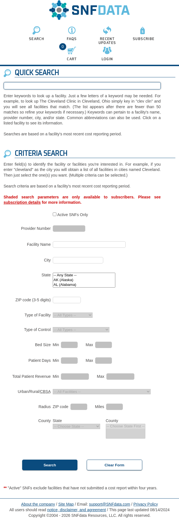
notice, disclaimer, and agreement (76, 510)
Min (56, 344)
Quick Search (37, 72)
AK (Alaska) (84, 280)
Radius (44, 406)
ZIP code (60, 406)
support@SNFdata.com (109, 504)
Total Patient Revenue (31, 376)
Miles (99, 406)
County (44, 420)
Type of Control (37, 329)
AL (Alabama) (84, 285)
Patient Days (39, 360)
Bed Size (43, 344)
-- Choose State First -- (125, 426)
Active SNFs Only (72, 214)
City (47, 260)
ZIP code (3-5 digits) (33, 300)
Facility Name (39, 244)
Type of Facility (37, 315)
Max (89, 344)
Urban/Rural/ (34, 391)
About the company (38, 504)
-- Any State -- (84, 275)
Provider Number (36, 228)
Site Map (66, 504)
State (46, 275)
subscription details (22, 202)
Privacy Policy (146, 504)
